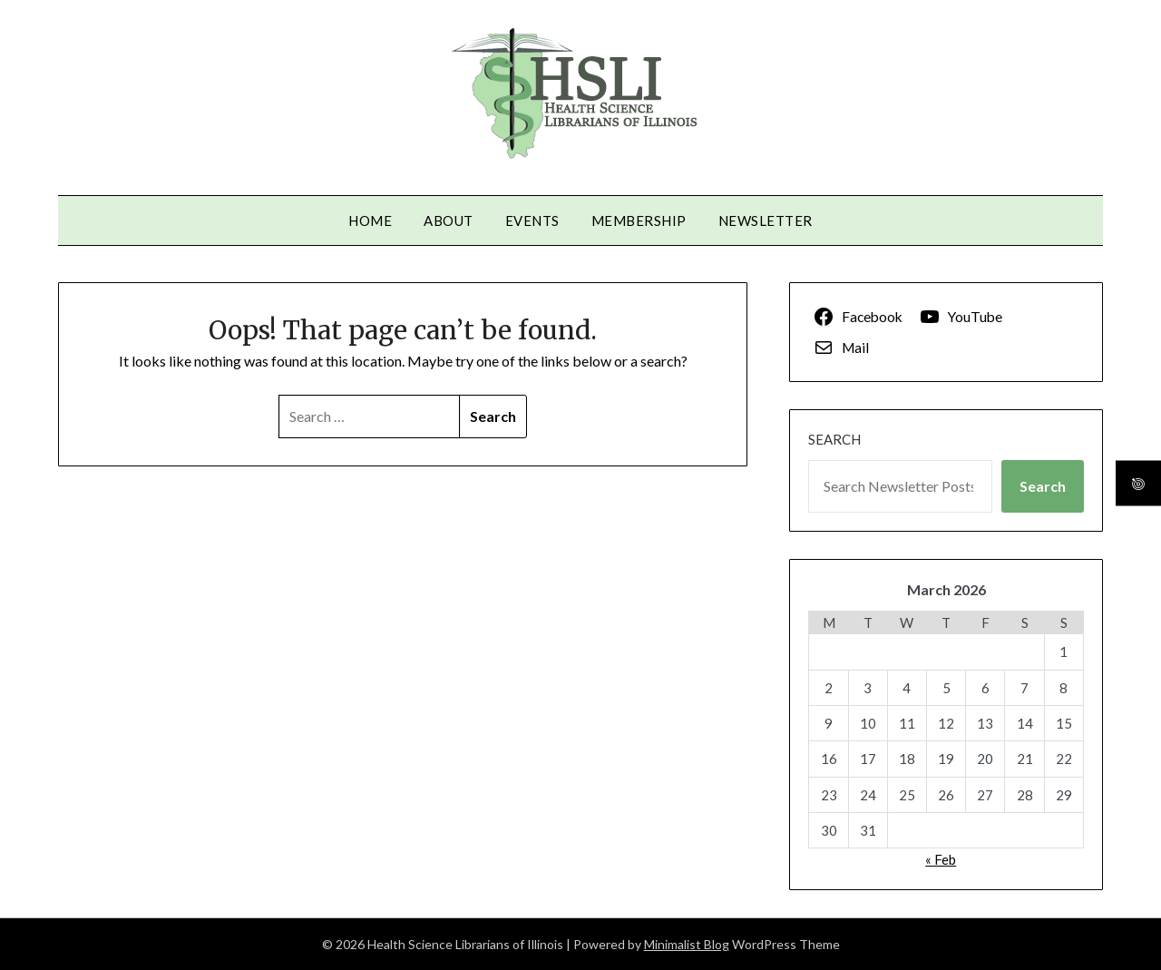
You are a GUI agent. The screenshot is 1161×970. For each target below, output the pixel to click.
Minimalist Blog (686, 944)
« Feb (940, 859)
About (448, 220)
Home (370, 220)
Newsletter (765, 220)
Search (834, 439)
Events (532, 220)
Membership (639, 220)
